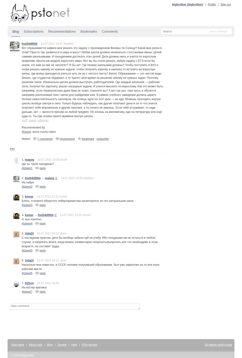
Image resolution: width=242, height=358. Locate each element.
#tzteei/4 (27, 223)
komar (29, 196)
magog (29, 159)
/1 (56, 178)
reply (40, 168)
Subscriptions (33, 31)
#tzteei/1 (27, 168)
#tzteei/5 (27, 250)
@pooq (26, 131)
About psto (35, 344)
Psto (24, 355)
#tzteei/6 (27, 273)
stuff (24, 120)
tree (12, 148)
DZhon (29, 283)
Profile (212, 4)
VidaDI (29, 233)
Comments (110, 31)
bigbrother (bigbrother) (187, 4)
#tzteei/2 (27, 186)
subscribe (103, 139)
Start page (17, 344)
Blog (15, 31)
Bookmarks (89, 31)
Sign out (225, 4)
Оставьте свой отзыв (218, 344)
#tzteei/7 (27, 291)
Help (74, 344)
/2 (55, 215)
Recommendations (62, 31)
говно (32, 120)
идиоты (43, 120)
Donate (62, 344)
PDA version (89, 344)
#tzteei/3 (27, 205)
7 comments (42, 139)
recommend (65, 139)
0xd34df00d (29, 43)
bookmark (86, 139)
